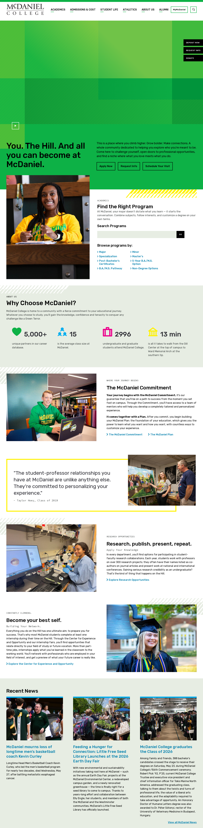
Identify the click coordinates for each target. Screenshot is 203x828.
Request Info (129, 166)
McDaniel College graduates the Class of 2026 (166, 749)
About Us (148, 9)
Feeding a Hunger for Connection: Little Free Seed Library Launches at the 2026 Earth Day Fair (100, 754)
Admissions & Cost (83, 9)
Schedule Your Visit (157, 166)
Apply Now (105, 166)
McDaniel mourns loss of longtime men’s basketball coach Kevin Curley (30, 752)
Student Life (109, 9)
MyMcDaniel (179, 9)
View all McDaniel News (182, 822)
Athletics (130, 9)
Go (180, 234)
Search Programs (111, 226)
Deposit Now (193, 43)
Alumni (163, 9)
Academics (58, 9)
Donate (190, 58)
